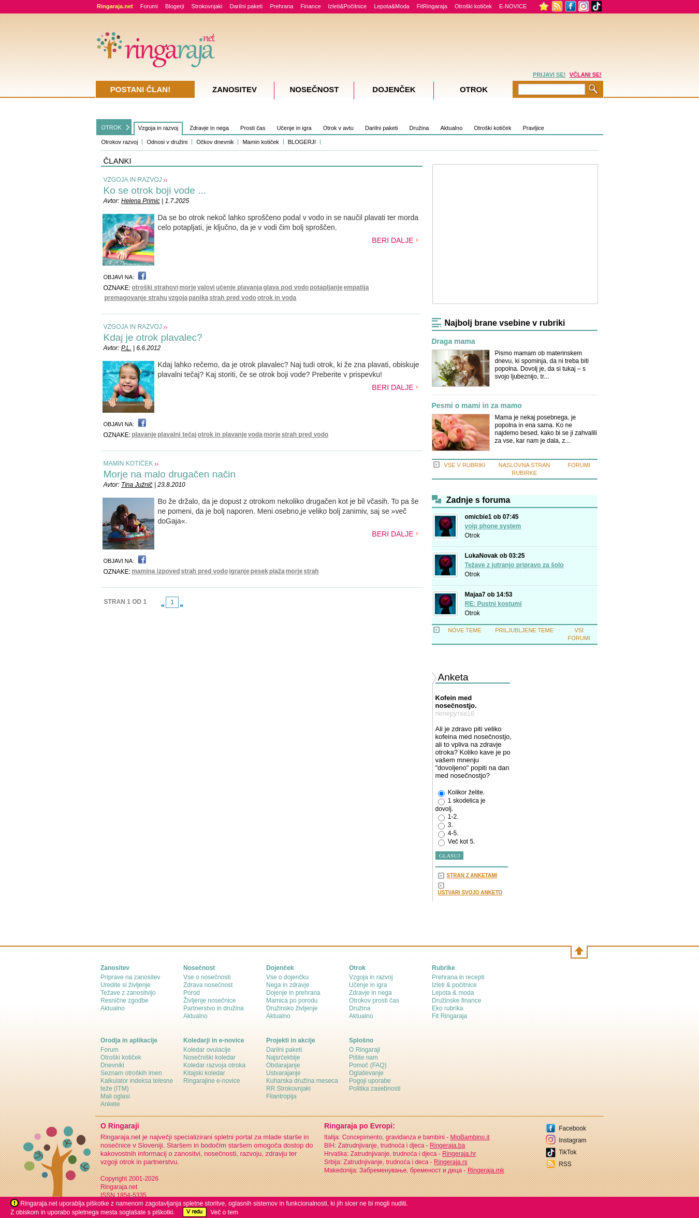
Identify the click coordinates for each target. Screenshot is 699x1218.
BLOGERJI (302, 142)
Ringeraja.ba (447, 1145)
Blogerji (174, 6)
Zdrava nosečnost (207, 985)
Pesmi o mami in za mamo (477, 406)
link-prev (162, 605)
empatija (356, 287)
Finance (310, 6)
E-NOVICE (513, 6)
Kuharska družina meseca (302, 1080)
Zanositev (234, 89)
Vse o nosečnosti (206, 977)
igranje (239, 571)
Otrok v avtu (338, 128)
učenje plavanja (239, 287)
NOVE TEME (465, 630)
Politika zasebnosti (374, 1088)
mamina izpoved (156, 571)
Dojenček (393, 89)
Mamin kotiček (260, 142)
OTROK (111, 127)
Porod (191, 992)
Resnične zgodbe (124, 1000)
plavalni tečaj (176, 434)
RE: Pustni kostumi (493, 603)
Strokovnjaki (207, 6)
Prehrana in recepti (458, 977)
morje (187, 287)
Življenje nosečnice (209, 1000)
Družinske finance (456, 1000)
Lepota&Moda (392, 6)
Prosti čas (252, 128)
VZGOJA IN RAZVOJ (133, 179)
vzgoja (177, 297)
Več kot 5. (456, 842)
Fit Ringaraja (449, 1016)
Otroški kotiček (473, 6)
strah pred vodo (232, 297)
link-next (181, 605)
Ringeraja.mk (486, 1170)
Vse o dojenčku (287, 977)
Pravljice (533, 128)
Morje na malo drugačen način (170, 474)
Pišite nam (363, 1057)
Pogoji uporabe (370, 1080)
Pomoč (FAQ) (368, 1065)
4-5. (448, 834)
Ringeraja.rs (451, 1162)
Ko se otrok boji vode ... (155, 190)
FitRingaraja (432, 6)
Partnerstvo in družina (213, 1008)
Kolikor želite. (461, 793)
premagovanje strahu (136, 297)
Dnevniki (112, 1065)
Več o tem (224, 1212)
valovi (206, 287)
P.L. (126, 348)
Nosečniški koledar (209, 1057)
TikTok (567, 1152)
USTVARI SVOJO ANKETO (470, 892)
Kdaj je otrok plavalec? (153, 337)
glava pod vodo (286, 287)
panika (198, 297)
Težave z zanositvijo (128, 992)
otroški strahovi (155, 287)
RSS (565, 1164)
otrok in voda (276, 297)
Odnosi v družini (167, 142)
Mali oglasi (115, 1096)
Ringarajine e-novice (211, 1080)
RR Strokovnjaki (288, 1088)
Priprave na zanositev (130, 977)
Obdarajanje (283, 1065)
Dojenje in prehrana (293, 992)
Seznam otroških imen (131, 1073)
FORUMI (579, 465)
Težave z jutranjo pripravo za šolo (514, 565)
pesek (259, 571)
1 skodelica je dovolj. (460, 805)
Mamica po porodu (291, 1000)
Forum (109, 1049)
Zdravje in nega (209, 128)
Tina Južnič (137, 484)
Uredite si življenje (125, 985)
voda (255, 434)
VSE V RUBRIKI (464, 465)
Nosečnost (314, 89)
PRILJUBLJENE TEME (524, 630)
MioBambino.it (469, 1137)
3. (445, 825)
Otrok (472, 535)
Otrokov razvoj (119, 142)
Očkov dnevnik (215, 142)
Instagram (572, 1140)
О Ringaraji (364, 1049)
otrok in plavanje (222, 434)
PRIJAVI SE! (549, 74)
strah (310, 571)
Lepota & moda (453, 992)
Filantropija (281, 1096)
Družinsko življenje (291, 1008)
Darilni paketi (246, 6)
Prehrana (281, 6)
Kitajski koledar (204, 1073)
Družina (419, 128)
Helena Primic (140, 201)
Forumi (149, 6)
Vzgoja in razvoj (158, 128)
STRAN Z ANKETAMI (472, 875)
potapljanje (326, 287)
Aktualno (451, 128)
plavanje (144, 434)
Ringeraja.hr (459, 1153)
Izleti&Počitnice (347, 6)
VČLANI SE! (586, 74)
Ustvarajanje (283, 1073)
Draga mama (453, 341)
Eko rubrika (447, 1008)
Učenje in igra (293, 128)
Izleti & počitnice (454, 985)
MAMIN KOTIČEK (128, 463)
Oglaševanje (366, 1073)
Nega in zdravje (287, 985)
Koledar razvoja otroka (214, 1065)
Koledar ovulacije (206, 1049)
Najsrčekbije (283, 1057)
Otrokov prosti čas (374, 1000)
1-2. (448, 817)
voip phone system (493, 526)
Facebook (572, 1128)
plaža (277, 571)
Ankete (110, 1104)
